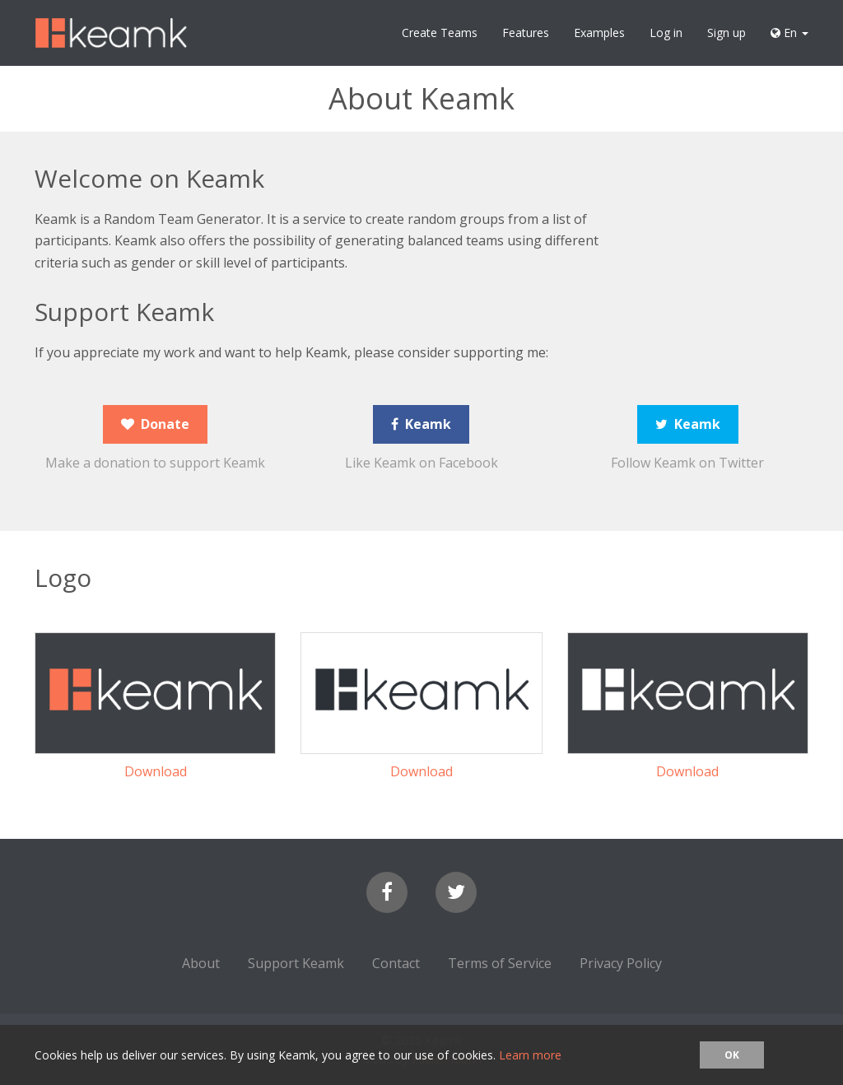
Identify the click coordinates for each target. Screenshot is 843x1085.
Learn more (530, 1055)
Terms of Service (500, 963)
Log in (666, 32)
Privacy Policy (621, 963)
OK (731, 1055)
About (201, 963)
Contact (396, 963)
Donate (155, 424)
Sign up (726, 32)
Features (525, 32)
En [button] (789, 32)
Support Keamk (296, 963)
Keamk (421, 424)
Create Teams (439, 32)
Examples (599, 32)
